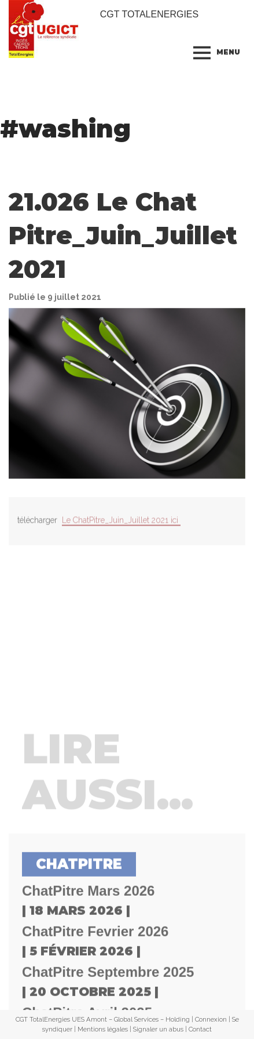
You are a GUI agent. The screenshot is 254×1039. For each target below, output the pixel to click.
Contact (200, 1029)
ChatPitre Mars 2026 (88, 976)
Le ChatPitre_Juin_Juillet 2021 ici (121, 526)
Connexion (211, 1019)
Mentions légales (103, 1029)
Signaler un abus (158, 1029)
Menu (228, 52)
